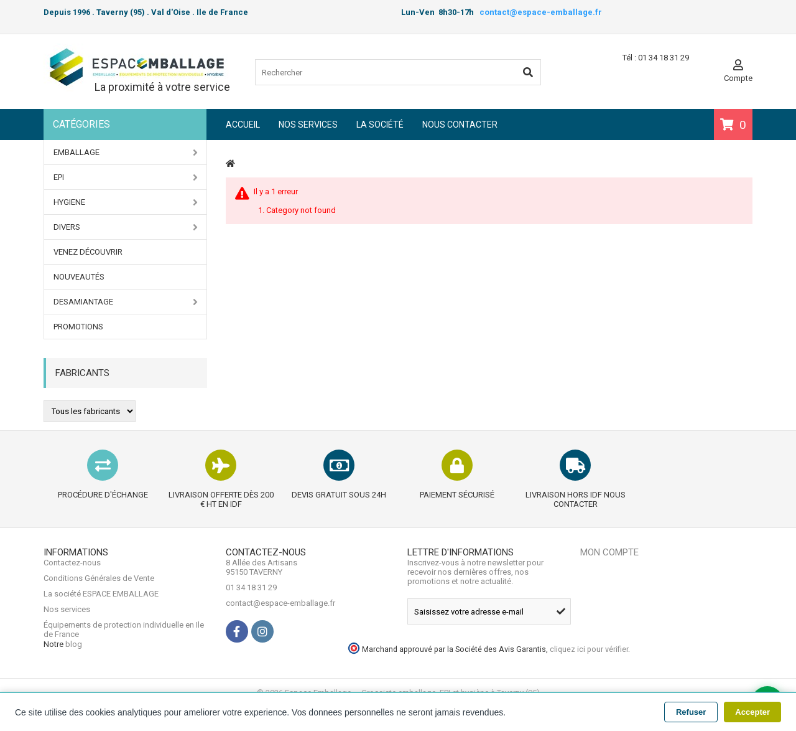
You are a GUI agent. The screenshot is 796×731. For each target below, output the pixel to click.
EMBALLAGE (125, 153)
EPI (125, 177)
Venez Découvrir (88, 252)
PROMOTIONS (78, 326)
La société (380, 125)
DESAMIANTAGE (125, 302)
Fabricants (82, 373)
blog (73, 679)
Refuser (691, 712)
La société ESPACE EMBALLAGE (101, 623)
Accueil (243, 125)
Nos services (308, 125)
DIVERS (125, 227)
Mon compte (609, 572)
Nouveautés (78, 276)
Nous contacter (459, 125)
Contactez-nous (72, 592)
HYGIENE (125, 202)
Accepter (752, 712)
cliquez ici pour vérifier (661, 676)
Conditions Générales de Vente (99, 607)
